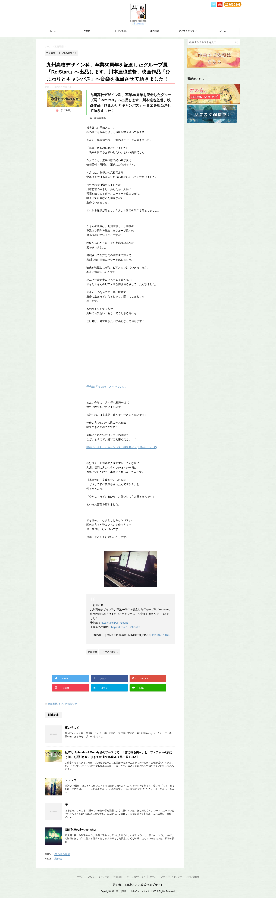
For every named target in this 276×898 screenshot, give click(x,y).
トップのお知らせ (67, 703)
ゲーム (222, 31)
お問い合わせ (192, 876)
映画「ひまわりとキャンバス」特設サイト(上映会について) (121, 447)
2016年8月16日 (161, 634)
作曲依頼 (154, 31)
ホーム (52, 31)
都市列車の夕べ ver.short (81, 829)
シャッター (72, 780)
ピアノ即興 (121, 31)
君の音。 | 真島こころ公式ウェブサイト (138, 884)
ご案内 (86, 31)
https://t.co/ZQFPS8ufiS (114, 622)
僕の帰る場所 (62, 854)
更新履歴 (52, 703)
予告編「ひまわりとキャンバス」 (107, 386)
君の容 (58, 858)
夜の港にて (72, 727)
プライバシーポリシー (171, 876)
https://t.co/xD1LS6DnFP (125, 627)
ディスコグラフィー (188, 31)
